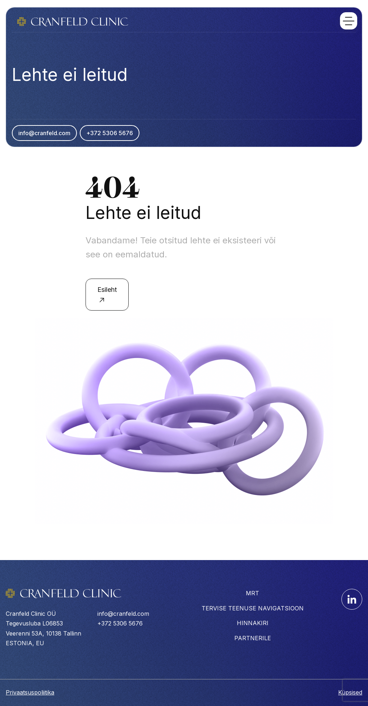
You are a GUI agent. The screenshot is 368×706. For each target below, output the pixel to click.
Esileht (107, 295)
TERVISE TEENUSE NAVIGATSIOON (253, 608)
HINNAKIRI (252, 623)
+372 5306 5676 (109, 133)
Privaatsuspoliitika (30, 692)
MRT (252, 593)
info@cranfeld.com (44, 133)
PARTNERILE (252, 638)
